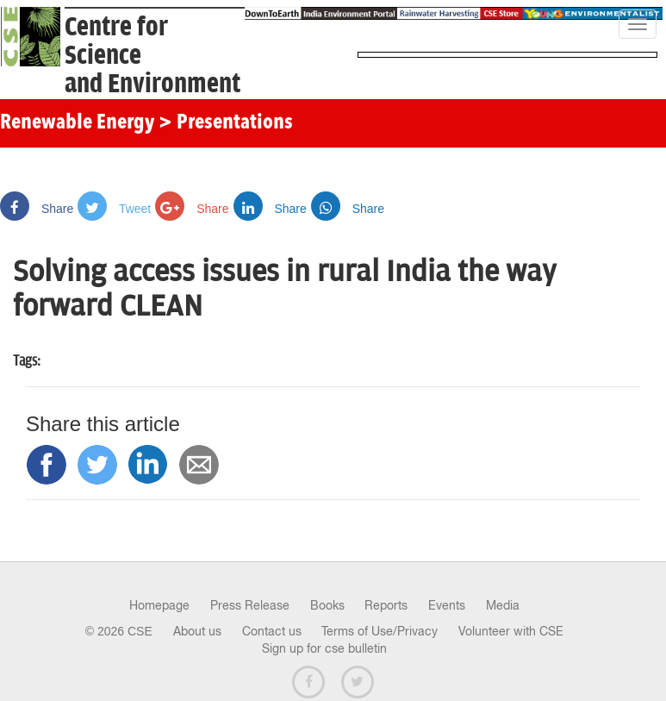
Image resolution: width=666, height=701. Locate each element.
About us (197, 631)
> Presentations (226, 123)
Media (503, 605)
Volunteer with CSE (510, 631)
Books (327, 605)
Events (446, 605)
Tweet (114, 209)
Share (36, 209)
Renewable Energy (77, 123)
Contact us (272, 631)
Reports (386, 605)
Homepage (159, 605)
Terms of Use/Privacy (379, 631)
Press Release (249, 605)
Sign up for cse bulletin (324, 648)
